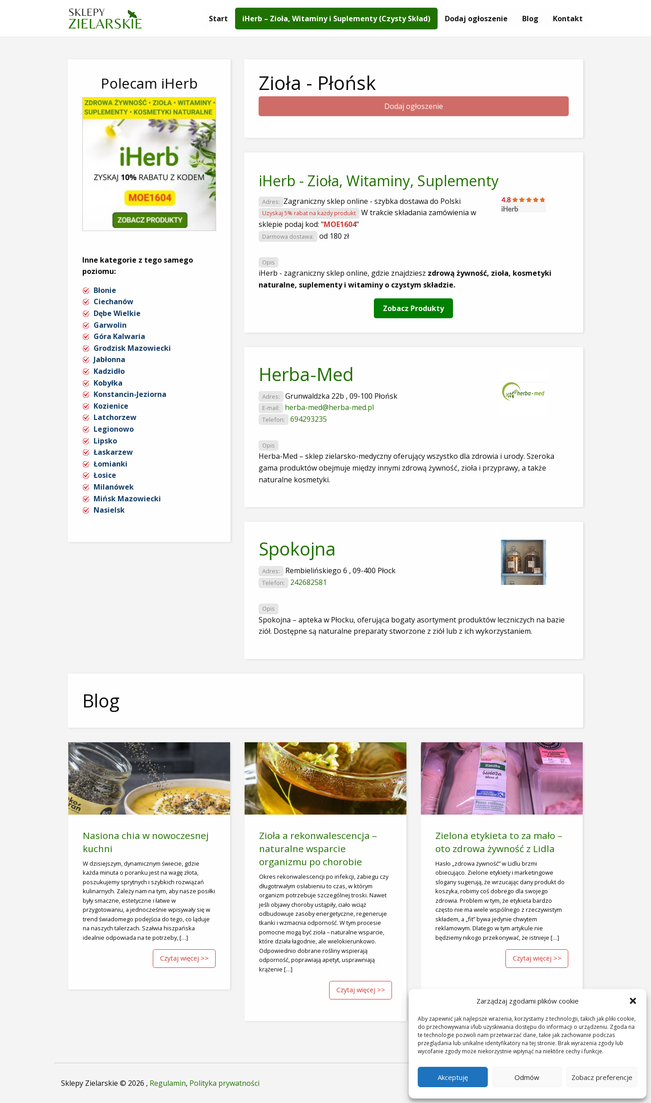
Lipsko (105, 441)
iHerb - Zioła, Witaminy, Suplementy (379, 180)
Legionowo (114, 429)
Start (218, 19)
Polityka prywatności (224, 1083)
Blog (530, 19)
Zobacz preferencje (601, 1077)
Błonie (105, 290)
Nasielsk (109, 510)
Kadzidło (109, 371)
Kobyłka (108, 383)
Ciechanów (113, 301)
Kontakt (568, 19)
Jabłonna (109, 359)
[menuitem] (218, 18)
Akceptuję (453, 1077)
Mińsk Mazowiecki (127, 499)
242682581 (308, 582)
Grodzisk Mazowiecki (132, 348)
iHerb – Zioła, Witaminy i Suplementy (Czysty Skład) (336, 19)
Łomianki (110, 464)
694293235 (308, 419)
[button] (632, 1000)
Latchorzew (115, 417)
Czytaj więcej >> (184, 958)
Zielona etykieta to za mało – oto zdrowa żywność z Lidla (498, 842)
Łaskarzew (113, 452)
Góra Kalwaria (119, 336)
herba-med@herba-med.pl (329, 407)
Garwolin (110, 325)
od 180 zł (334, 236)
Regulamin (168, 1083)
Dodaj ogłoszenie (476, 19)
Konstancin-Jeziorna (130, 394)
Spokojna (297, 548)
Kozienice (111, 406)
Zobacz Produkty (413, 308)
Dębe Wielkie (117, 313)
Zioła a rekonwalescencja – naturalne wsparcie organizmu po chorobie (318, 848)
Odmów (526, 1077)
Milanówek (114, 487)
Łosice (105, 475)
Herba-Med (306, 374)
